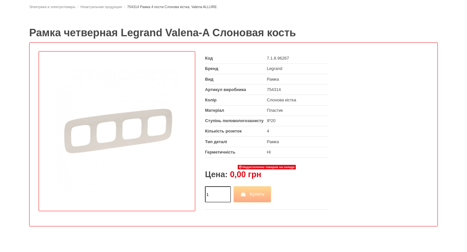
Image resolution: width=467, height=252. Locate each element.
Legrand (274, 68)
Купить (252, 194)
